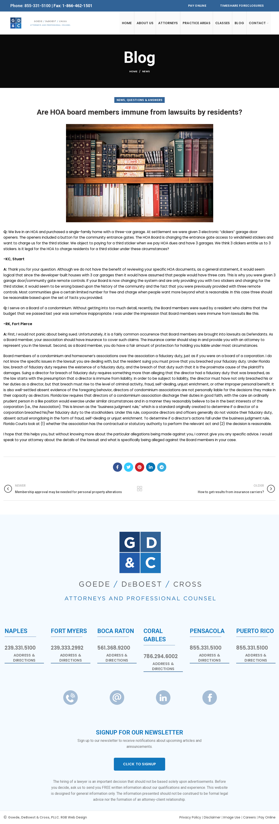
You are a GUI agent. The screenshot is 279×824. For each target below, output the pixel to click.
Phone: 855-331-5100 (31, 5)
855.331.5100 (205, 647)
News (146, 71)
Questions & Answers (145, 100)
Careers (249, 817)
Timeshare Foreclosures (242, 5)
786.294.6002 (161, 656)
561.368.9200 (113, 647)
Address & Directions (24, 658)
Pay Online (197, 5)
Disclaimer (212, 817)
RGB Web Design (74, 817)
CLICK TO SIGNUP (139, 764)
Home (133, 71)
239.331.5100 (20, 647)
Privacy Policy (190, 817)
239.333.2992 (67, 647)
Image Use (231, 817)
